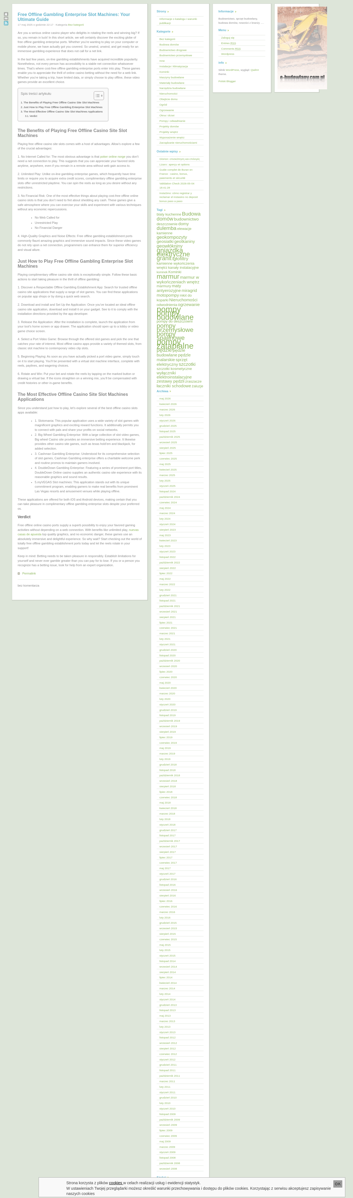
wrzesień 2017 (168, 846)
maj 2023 (165, 535)
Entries (228, 43)
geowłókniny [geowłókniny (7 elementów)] (170, 246)
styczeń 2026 (167, 420)
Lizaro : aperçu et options (174, 164)
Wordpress (227, 53)
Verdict (33, 116)
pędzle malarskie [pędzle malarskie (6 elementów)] (174, 357)
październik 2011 (169, 1075)
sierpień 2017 (167, 851)
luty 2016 (164, 917)
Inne (162, 60)
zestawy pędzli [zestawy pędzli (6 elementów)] (170, 381)
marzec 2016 (167, 912)
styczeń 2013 (167, 1032)
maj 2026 (165, 398)
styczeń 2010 (167, 1108)
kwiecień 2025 (168, 469)
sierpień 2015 (167, 933)
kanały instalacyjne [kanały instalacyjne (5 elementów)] (183, 267)
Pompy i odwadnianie (172, 120)
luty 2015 (164, 950)
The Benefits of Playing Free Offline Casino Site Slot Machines (61, 102)
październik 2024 (169, 496)
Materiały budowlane (171, 82)
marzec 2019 (167, 753)
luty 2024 (164, 518)
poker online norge (112, 156)
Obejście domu (168, 99)
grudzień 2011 (168, 1064)
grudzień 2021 (168, 595)
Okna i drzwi (166, 115)
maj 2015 (165, 944)
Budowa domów (169, 44)
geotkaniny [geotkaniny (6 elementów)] (184, 241)
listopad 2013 (167, 1010)
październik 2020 (169, 660)
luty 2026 (164, 415)
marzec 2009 (167, 1146)
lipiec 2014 (165, 977)
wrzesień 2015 (168, 928)
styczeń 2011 (167, 1092)
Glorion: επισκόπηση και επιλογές (179, 158)
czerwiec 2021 (168, 627)
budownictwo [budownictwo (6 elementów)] (186, 219)
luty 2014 (164, 993)
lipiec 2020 (165, 671)
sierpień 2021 (167, 617)
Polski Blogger (227, 81)
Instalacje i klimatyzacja (173, 66)
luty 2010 (164, 1103)
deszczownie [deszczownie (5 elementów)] (167, 224)
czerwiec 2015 (168, 939)
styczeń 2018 (167, 824)
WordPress (232, 69)
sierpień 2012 (167, 1048)
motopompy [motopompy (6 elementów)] (168, 295)
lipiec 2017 (165, 857)
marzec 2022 (167, 584)
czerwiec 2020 (168, 677)
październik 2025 (169, 436)
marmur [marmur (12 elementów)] (168, 276)
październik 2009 (169, 1119)
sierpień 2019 (167, 731)
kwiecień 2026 (168, 403)
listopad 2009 (167, 1114)
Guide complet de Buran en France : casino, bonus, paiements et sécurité (175, 173)
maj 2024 (165, 507)
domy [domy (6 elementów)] (183, 223)
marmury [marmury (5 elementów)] (164, 286)
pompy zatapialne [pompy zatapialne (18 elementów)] (175, 343)
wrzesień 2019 (168, 726)
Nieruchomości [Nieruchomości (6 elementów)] (183, 299)
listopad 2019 (167, 715)
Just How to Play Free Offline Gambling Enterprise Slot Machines (62, 107)
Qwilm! (255, 69)
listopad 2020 (167, 655)
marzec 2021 (167, 633)
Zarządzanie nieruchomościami (178, 142)
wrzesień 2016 (168, 889)
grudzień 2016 (168, 879)
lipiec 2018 (165, 791)
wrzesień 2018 (168, 780)
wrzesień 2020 (168, 666)
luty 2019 (164, 759)
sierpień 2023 (167, 529)
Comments (231, 48)
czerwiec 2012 (168, 1053)
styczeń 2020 (167, 704)
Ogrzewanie (166, 110)
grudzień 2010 (168, 1097)
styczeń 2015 (167, 955)
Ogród (163, 104)
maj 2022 (165, 578)
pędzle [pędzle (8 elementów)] (164, 350)
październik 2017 (169, 840)
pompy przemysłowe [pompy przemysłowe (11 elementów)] (175, 327)
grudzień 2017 (168, 830)
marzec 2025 (167, 475)
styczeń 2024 (167, 524)
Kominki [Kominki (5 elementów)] (174, 272)
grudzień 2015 (168, 922)
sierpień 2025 (167, 447)
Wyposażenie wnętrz (171, 137)
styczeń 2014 (167, 999)
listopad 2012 (167, 1037)
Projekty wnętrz (168, 131)
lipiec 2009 (165, 1130)
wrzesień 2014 (168, 966)
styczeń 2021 (167, 644)
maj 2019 (165, 748)
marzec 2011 (167, 1081)
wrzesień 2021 (168, 611)
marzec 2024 (167, 513)
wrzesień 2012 (168, 1042)
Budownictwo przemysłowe (175, 55)
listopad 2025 (167, 431)
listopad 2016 (167, 884)
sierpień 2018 (167, 786)
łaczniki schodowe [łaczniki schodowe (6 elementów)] (174, 385)
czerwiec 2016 (168, 906)
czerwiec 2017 (168, 862)
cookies (116, 1183)
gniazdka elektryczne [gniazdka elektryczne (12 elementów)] (173, 252)
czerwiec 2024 (168, 502)
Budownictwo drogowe (173, 50)
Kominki (164, 71)
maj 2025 (165, 464)
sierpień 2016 (167, 895)
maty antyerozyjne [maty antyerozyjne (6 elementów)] (169, 288)
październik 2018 (169, 775)
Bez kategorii (76, 24)
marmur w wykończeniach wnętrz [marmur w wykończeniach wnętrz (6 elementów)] (178, 279)
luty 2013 (164, 1026)
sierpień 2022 (167, 568)
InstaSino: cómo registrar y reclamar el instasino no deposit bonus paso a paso (178, 197)
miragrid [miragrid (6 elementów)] (189, 290)
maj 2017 (165, 868)
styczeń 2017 (167, 873)
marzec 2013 (167, 1021)
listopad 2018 (167, 770)
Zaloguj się (227, 37)
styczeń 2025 (167, 485)
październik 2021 (169, 606)
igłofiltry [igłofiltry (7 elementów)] (180, 258)
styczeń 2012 (167, 1059)
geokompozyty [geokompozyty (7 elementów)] (172, 237)
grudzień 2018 (168, 764)
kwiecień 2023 (168, 540)
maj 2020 (165, 682)
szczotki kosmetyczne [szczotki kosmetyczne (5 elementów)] (174, 369)
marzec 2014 (167, 988)
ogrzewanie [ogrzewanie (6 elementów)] (189, 304)
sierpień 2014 (167, 972)
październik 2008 (169, 1163)
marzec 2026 (167, 409)
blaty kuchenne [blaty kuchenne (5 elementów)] (169, 214)
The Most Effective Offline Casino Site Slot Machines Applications (63, 111)
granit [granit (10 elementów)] (164, 258)
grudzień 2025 (168, 425)
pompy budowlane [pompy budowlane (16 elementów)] (175, 315)
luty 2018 (164, 819)
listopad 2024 (167, 491)
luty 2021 (164, 638)
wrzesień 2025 (168, 442)
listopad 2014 (167, 961)
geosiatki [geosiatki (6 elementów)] (165, 241)
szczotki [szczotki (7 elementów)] (187, 364)
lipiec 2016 (165, 900)
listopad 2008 (167, 1157)
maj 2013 (165, 1015)
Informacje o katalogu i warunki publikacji (178, 21)
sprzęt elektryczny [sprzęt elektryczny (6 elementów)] (172, 362)
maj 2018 (165, 802)
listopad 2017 (167, 835)
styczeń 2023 (167, 551)
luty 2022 (164, 589)
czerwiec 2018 (168, 797)
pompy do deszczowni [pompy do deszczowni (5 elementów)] (174, 321)
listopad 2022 (167, 556)
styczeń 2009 (167, 1152)
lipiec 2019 (165, 737)
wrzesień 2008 (168, 1168)
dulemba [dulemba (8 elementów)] (166, 228)
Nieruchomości (168, 93)
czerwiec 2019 (168, 742)
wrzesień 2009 (168, 1124)
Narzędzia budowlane (172, 88)
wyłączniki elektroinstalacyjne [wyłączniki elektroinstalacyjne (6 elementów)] (174, 374)
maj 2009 (165, 1141)
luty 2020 (164, 698)
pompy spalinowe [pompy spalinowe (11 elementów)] (171, 336)
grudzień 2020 (168, 649)
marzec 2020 (167, 693)
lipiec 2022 (165, 573)
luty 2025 (164, 480)
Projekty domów (169, 126)
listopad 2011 (167, 1070)
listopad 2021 (167, 600)
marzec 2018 (167, 813)
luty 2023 (164, 545)
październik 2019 (169, 720)
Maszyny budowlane (171, 77)
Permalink (29, 573)
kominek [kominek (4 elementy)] (162, 272)
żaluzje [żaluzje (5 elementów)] (197, 386)
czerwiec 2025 (168, 458)
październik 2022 (169, 562)
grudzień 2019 (168, 709)
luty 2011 (164, 1086)
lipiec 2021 (165, 622)
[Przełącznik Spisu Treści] (96, 95)
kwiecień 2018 (168, 808)
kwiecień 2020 (168, 687)
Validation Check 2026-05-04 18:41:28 (176, 185)
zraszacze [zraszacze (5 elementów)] (193, 381)
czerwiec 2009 (168, 1135)
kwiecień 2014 (168, 982)
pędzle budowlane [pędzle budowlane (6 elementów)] (171, 352)
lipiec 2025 (165, 453)
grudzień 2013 (168, 1004)
